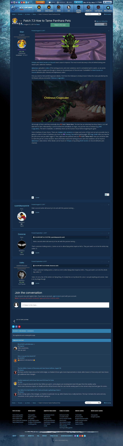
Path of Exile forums (17, 422)
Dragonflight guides (33, 421)
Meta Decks (47, 417)
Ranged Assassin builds (81, 419)
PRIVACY (44, 436)
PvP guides (31, 419)
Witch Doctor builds (65, 424)
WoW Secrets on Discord (47, 62)
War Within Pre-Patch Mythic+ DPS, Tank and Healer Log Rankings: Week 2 (39, 390)
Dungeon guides (95, 417)
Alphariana (34, 68)
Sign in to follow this (102, 21)
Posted (38, 30)
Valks (21, 263)
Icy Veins (28, 14)
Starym (22, 370)
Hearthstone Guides (49, 422)
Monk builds (63, 421)
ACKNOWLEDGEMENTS (67, 436)
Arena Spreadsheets (49, 421)
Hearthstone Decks (49, 415)
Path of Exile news (17, 419)
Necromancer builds (65, 422)
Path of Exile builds (17, 417)
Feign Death (93, 134)
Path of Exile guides (17, 415)
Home (14, 14)
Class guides (31, 415)
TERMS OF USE (54, 436)
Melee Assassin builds (81, 421)
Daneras (22, 234)
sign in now (56, 296)
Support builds (79, 424)
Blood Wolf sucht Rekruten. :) (26, 344)
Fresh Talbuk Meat (67, 124)
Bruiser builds (79, 417)
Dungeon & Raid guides (34, 422)
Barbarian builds (64, 415)
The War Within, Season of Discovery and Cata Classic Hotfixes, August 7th (39, 368)
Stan (22, 32)
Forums (21, 14)
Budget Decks (47, 419)
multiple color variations (65, 132)
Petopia (33, 62)
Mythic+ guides (32, 417)
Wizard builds (63, 426)
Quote (37, 198)
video (47, 68)
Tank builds (78, 415)
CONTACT (22, 436)
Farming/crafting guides (66, 428)
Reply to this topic (60, 25)
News (35, 14)
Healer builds (79, 422)
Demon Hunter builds (65, 419)
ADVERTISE (31, 436)
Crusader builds (64, 417)
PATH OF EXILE (16, 411)
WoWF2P (22, 358)
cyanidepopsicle (21, 206)
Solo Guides (47, 424)
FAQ (38, 436)
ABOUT (14, 436)
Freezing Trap (69, 134)
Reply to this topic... (29, 305)
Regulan (22, 346)
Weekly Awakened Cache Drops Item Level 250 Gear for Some (36, 380)
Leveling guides (32, 424)
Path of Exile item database (19, 421)
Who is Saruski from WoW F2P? (27, 356)
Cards (45, 426)
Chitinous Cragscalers (57, 78)
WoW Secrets (84, 141)
